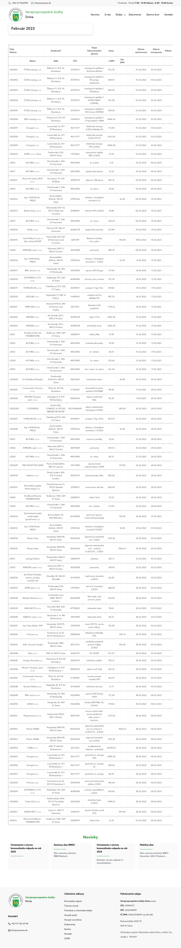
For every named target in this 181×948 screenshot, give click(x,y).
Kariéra (67, 929)
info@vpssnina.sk (41, 3)
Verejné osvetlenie (73, 919)
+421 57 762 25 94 (18, 923)
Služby (119, 14)
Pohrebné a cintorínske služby (78, 910)
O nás (108, 14)
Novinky (95, 14)
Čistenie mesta (71, 905)
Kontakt (168, 14)
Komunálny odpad (73, 901)
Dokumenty (135, 14)
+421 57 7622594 (18, 3)
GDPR (67, 938)
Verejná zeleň (70, 915)
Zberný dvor (152, 14)
